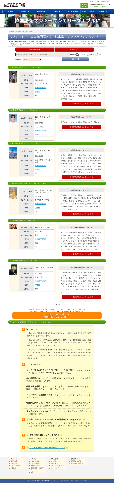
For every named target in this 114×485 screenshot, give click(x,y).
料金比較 (57, 11)
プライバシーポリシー (57, 465)
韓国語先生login (105, 1)
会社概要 (53, 461)
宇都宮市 (43, 88)
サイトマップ (55, 468)
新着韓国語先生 (35, 465)
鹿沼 (36, 243)
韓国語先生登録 (95, 1)
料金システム (26, 11)
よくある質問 (73, 11)
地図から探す (74, 49)
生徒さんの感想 (88, 11)
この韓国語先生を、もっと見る (81, 104)
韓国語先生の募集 (76, 461)
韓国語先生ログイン (77, 463)
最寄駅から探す (34, 49)
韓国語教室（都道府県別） (37, 469)
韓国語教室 (12, 31)
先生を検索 (75, 59)
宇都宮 (37, 92)
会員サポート (35, 472)
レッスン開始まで (16, 465)
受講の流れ (41, 11)
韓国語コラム (104, 11)
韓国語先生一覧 (22, 31)
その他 (37, 208)
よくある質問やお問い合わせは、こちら (47, 448)
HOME (10, 11)
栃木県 (31, 31)
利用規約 (53, 463)
